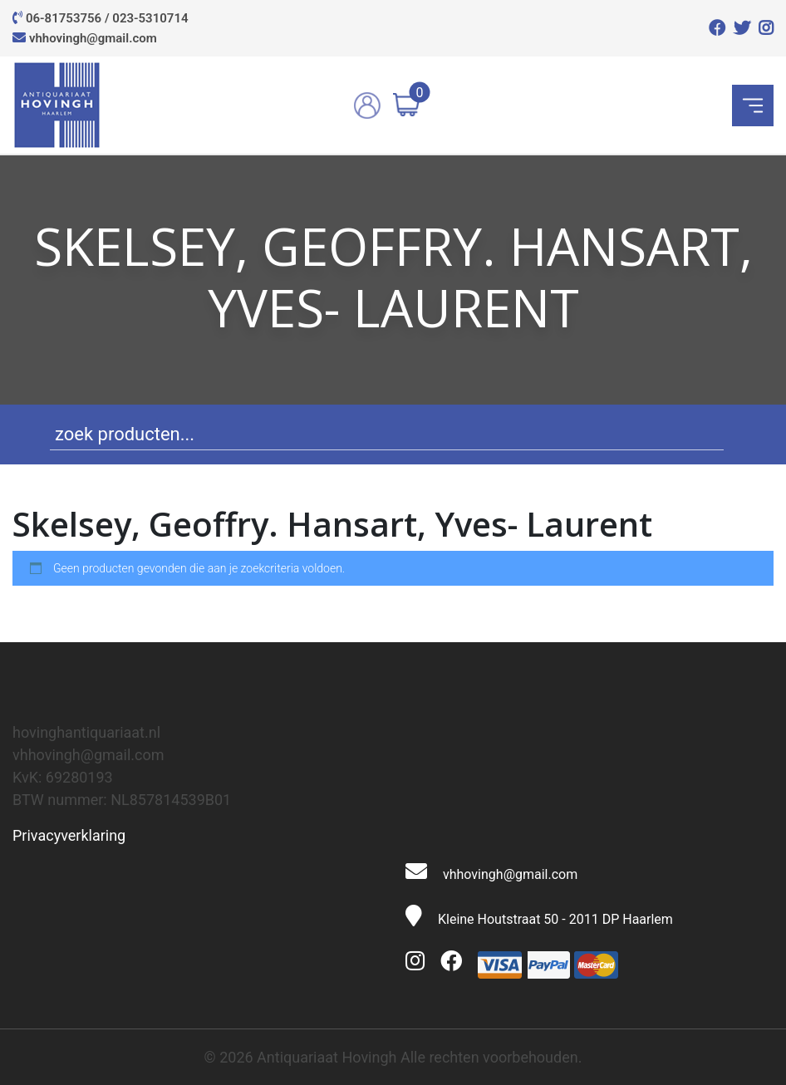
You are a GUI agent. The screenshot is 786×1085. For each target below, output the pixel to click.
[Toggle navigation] (753, 105)
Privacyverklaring (68, 835)
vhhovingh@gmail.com (93, 38)
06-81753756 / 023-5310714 (107, 18)
